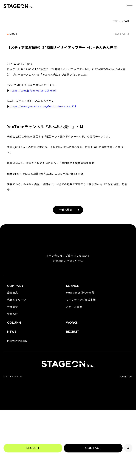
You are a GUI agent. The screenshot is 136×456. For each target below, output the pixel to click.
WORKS (72, 323)
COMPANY (15, 286)
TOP (115, 21)
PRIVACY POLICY (17, 341)
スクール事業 (74, 306)
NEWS (11, 332)
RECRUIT (32, 448)
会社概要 (12, 306)
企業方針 (12, 314)
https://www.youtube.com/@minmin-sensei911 (43, 106)
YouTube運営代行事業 (80, 292)
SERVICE (72, 286)
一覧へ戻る (65, 209)
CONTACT (93, 448)
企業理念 (12, 292)
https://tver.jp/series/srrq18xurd (33, 90)
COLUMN (14, 323)
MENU (129, 6)
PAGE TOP (128, 448)
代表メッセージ (16, 299)
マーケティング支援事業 (81, 299)
